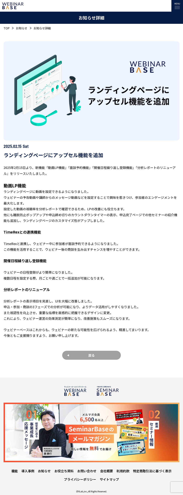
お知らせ (44, 471)
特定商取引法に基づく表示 (152, 471)
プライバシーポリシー (80, 479)
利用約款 (123, 471)
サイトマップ (109, 479)
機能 (14, 471)
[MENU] (177, 6)
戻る (91, 355)
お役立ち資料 (64, 471)
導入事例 (27, 471)
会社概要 (106, 471)
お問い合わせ (87, 471)
